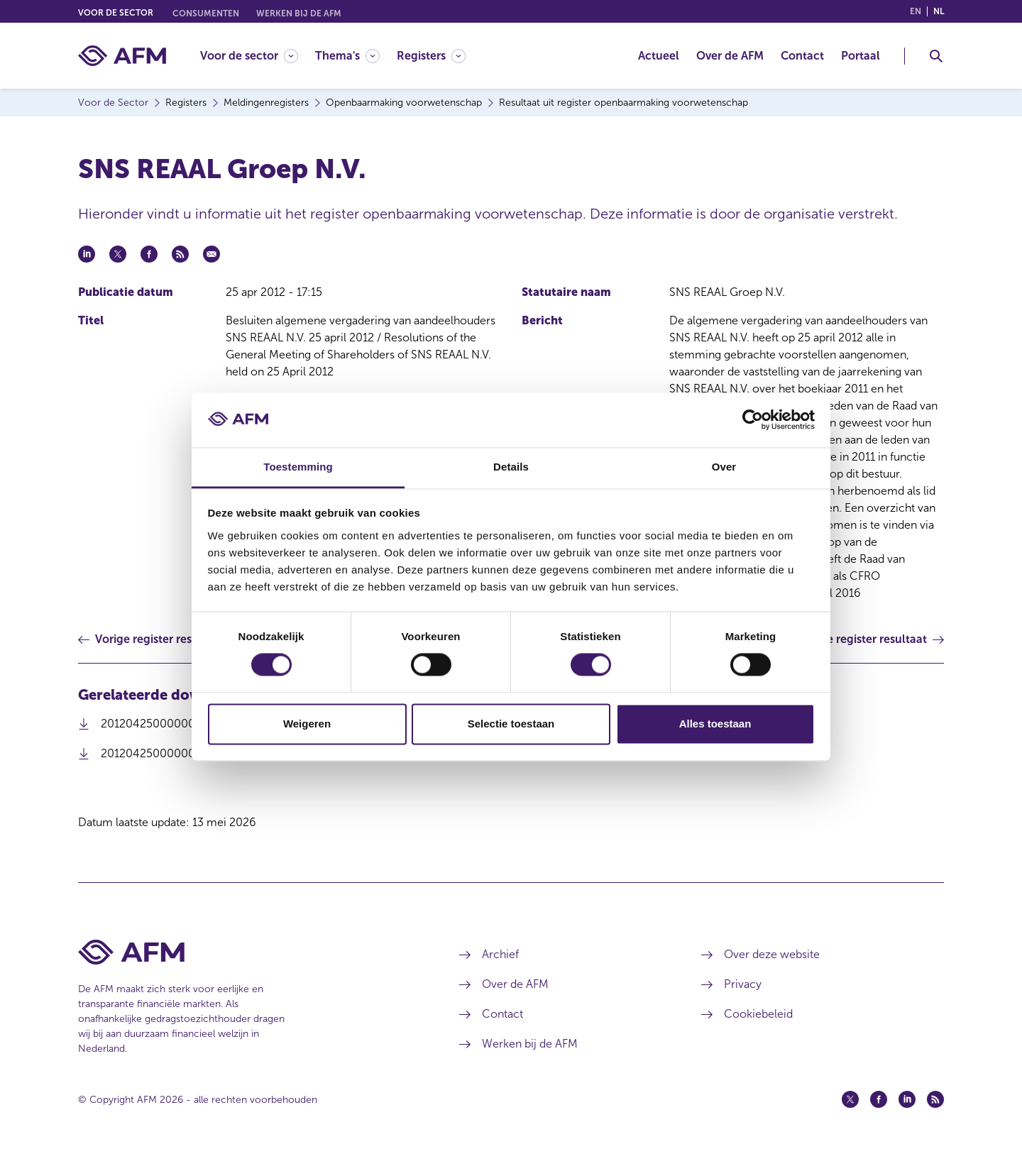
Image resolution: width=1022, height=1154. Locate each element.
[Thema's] (347, 56)
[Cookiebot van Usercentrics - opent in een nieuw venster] (753, 420)
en (915, 11)
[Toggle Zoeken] (936, 56)
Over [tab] (724, 467)
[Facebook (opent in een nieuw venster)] (878, 1099)
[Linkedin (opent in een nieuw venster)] (907, 1099)
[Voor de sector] (249, 56)
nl (938, 11)
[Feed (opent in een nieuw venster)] (935, 1099)
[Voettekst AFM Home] (247, 952)
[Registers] (431, 56)
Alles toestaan (715, 724)
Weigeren (307, 724)
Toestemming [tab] (298, 467)
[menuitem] (257, 56)
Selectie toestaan (511, 724)
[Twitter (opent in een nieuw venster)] (850, 1099)
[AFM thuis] (122, 55)
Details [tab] (511, 467)
